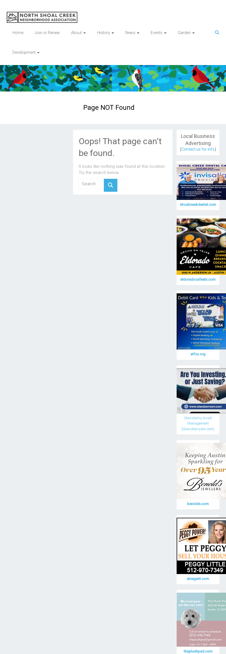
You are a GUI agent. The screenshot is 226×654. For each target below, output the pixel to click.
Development (24, 52)
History (103, 32)
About (76, 32)
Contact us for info (198, 149)
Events (157, 32)
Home (17, 32)
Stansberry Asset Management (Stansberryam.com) (197, 423)
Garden (184, 32)
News (130, 32)
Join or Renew (47, 32)
